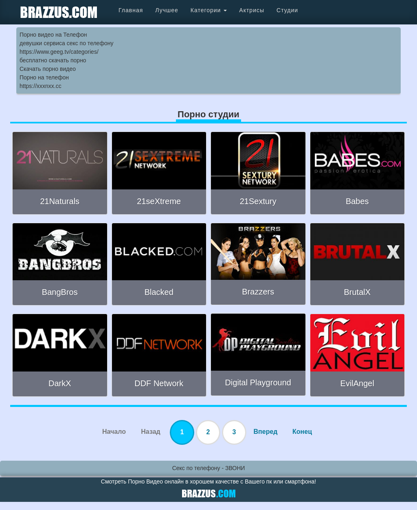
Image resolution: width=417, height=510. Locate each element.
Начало (114, 431)
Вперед (266, 431)
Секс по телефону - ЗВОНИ (208, 468)
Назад (150, 431)
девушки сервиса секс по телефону (66, 43)
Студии (287, 10)
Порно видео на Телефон (53, 34)
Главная (131, 10)
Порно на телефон (44, 77)
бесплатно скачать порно (53, 60)
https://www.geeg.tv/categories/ (59, 51)
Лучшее (166, 10)
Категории (209, 10)
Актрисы (251, 10)
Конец (302, 431)
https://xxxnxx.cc (40, 86)
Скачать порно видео (48, 69)
